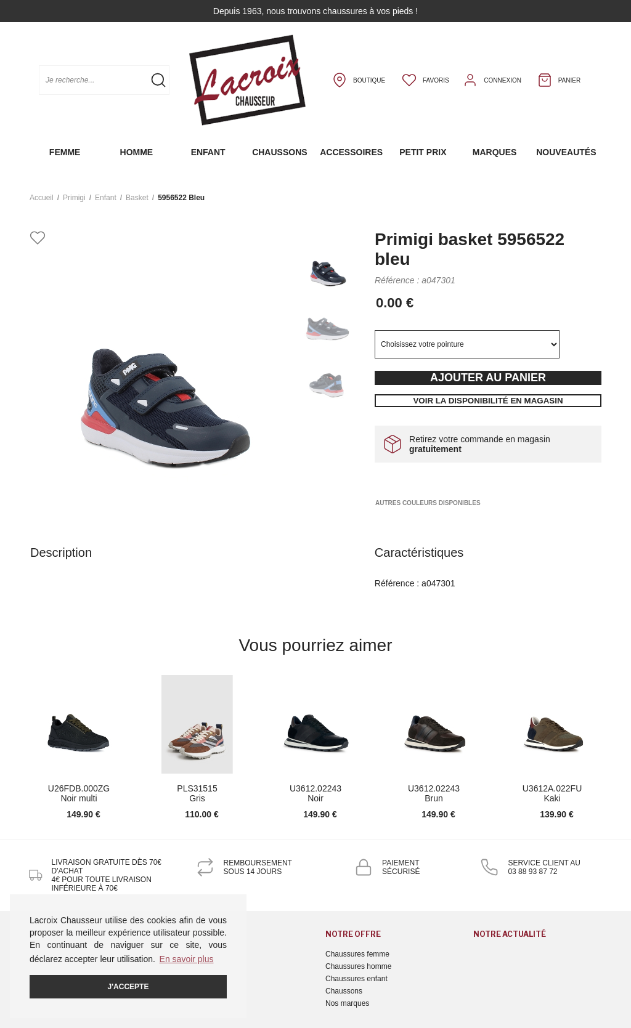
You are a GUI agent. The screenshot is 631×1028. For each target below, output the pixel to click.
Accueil (42, 197)
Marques (495, 152)
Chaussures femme (357, 954)
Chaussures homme (358, 966)
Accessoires (351, 152)
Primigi (74, 197)
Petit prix (422, 152)
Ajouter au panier (488, 377)
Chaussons (279, 152)
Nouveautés (566, 152)
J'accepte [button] (128, 986)
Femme (65, 152)
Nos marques (347, 1003)
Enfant (208, 152)
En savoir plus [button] (187, 959)
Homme (136, 152)
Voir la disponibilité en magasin (488, 400)
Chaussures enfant (356, 978)
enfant (105, 197)
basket (137, 197)
